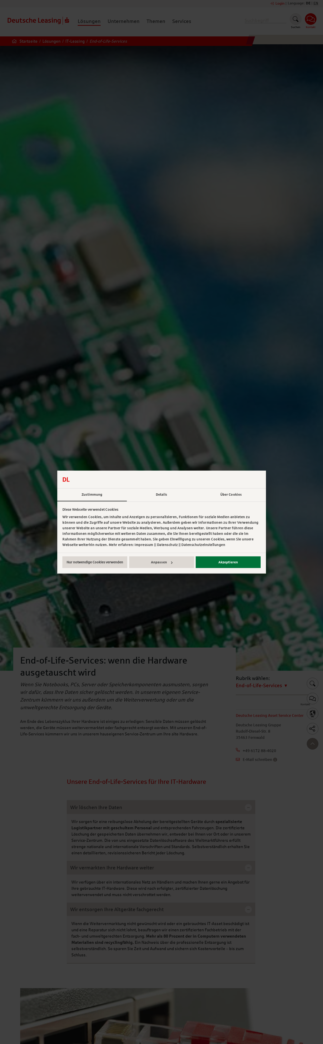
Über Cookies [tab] (231, 494)
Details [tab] (161, 494)
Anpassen (162, 562)
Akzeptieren (228, 562)
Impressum (143, 545)
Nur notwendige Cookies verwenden (95, 562)
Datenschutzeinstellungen (203, 545)
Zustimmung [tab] (92, 494)
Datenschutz (167, 545)
